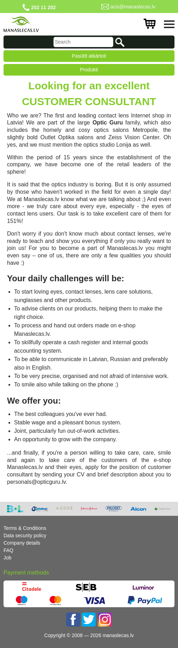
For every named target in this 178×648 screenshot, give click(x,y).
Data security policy (25, 535)
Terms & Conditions (25, 528)
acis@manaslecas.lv (132, 6)
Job (8, 557)
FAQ (8, 550)
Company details (22, 543)
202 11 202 (43, 7)
